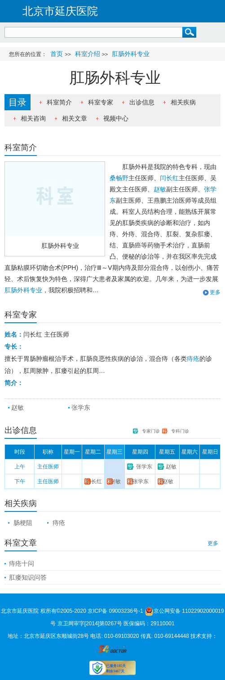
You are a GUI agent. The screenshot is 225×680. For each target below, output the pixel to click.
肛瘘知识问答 (28, 577)
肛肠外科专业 (60, 245)
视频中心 (115, 118)
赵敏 (160, 189)
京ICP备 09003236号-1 (115, 611)
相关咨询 (33, 118)
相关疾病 (183, 102)
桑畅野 (119, 178)
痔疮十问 (21, 563)
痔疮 (193, 358)
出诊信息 (141, 102)
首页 (56, 53)
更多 (215, 292)
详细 (82, 335)
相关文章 (74, 118)
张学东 (80, 407)
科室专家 (100, 102)
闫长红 (169, 178)
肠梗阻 (22, 522)
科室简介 (59, 102)
